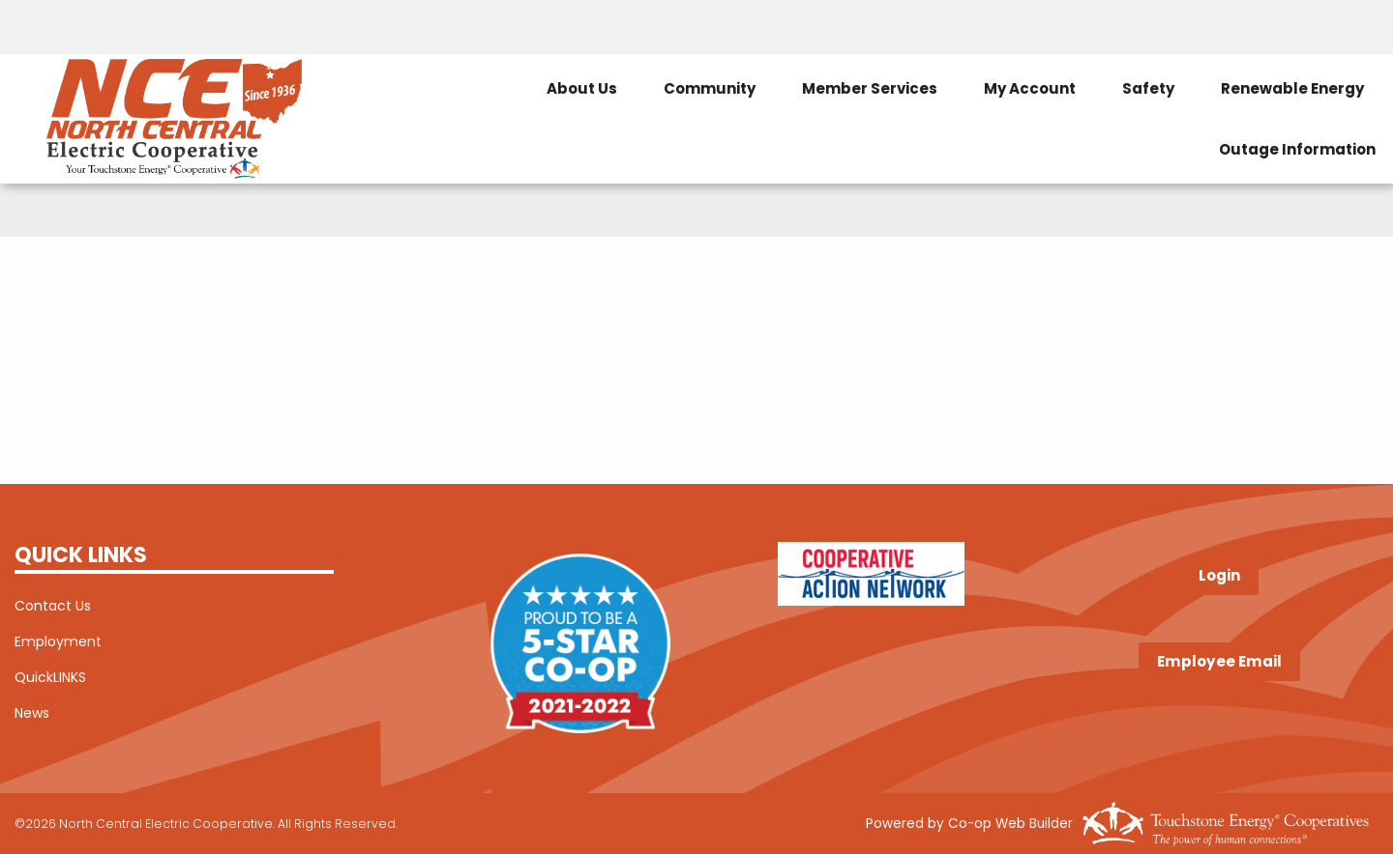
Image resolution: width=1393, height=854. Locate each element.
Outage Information (1297, 149)
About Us (582, 88)
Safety (1148, 88)
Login (1219, 576)
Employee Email (1219, 661)
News (32, 713)
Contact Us (53, 605)
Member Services (869, 88)
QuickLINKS (50, 677)
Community (710, 88)
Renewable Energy (1292, 88)
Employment (58, 641)
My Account (1030, 88)
